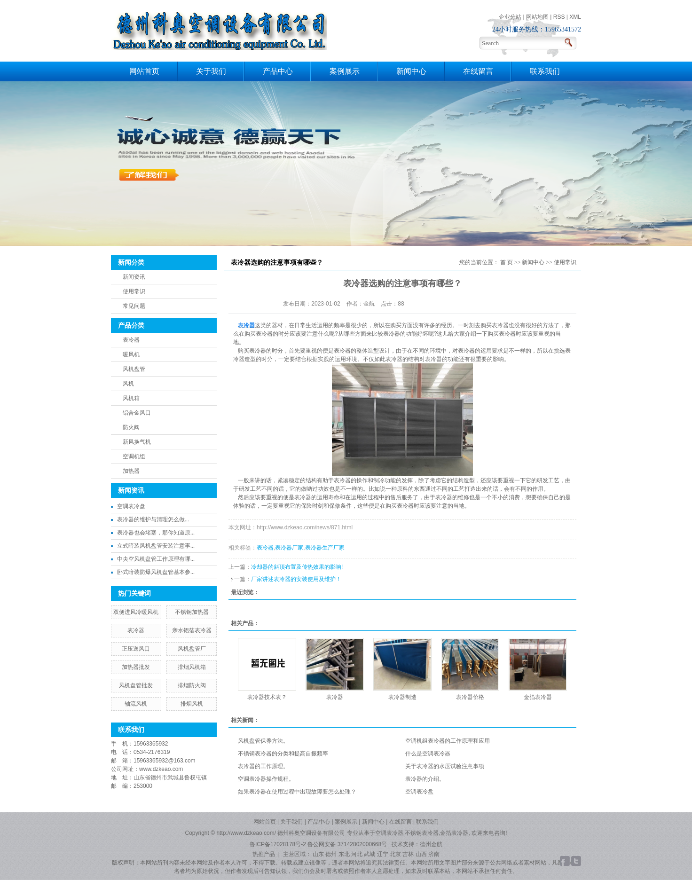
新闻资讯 (134, 277)
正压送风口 (136, 648)
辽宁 (382, 854)
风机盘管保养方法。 (263, 741)
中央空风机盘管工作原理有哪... (156, 559)
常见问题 (134, 306)
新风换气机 (137, 442)
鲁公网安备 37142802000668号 (347, 844)
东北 (344, 854)
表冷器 (131, 340)
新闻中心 (411, 71)
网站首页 (144, 71)
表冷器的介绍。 (425, 779)
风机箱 (131, 398)
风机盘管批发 (136, 685)
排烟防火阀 (192, 685)
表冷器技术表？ (267, 697)
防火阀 (131, 427)
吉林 (408, 854)
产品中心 (278, 71)
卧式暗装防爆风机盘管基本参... (156, 572)
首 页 (506, 262)
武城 (369, 854)
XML (575, 17)
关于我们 (211, 71)
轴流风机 (136, 703)
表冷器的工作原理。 (263, 766)
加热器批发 (136, 667)
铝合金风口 (137, 412)
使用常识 (134, 291)
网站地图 (537, 17)
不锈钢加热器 (192, 612)
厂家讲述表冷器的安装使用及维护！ (296, 579)
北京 (395, 854)
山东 (318, 854)
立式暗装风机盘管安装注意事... (156, 545)
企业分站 (510, 17)
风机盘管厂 (192, 648)
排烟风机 (192, 703)
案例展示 (345, 71)
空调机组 (134, 456)
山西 (421, 854)
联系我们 (545, 71)
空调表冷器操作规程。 (266, 779)
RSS (559, 17)
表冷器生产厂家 (325, 547)
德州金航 (431, 844)
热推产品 (263, 854)
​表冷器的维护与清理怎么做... (153, 519)
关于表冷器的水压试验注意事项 (444, 766)
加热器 (131, 471)
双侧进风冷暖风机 (135, 612)
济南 (434, 854)
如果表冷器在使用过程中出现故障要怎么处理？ (297, 791)
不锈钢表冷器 (422, 833)
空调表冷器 (389, 833)
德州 (331, 854)
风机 (128, 383)
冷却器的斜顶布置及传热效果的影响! (297, 567)
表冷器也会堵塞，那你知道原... (156, 532)
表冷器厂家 (289, 547)
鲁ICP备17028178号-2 (278, 844)
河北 (356, 854)
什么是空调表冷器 (427, 753)
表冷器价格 (470, 697)
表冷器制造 (402, 697)
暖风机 (131, 354)
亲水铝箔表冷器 (192, 630)
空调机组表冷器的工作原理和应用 (447, 741)
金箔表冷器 (538, 697)
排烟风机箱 (192, 667)
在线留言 (478, 71)
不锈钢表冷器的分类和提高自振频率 (283, 753)
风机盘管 (134, 369)
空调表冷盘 (131, 506)
